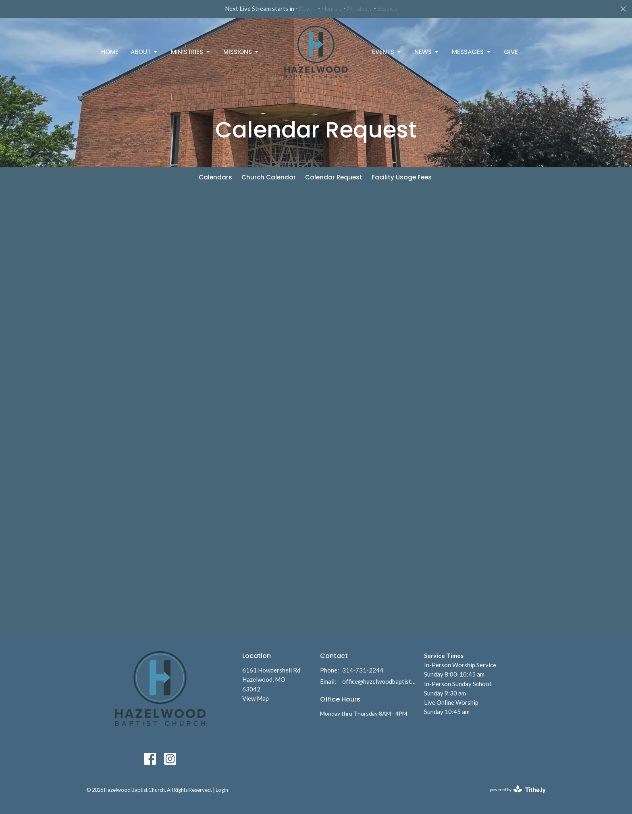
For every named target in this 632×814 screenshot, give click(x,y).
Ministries (191, 52)
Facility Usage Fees (402, 177)
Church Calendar (268, 177)
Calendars (215, 177)
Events (387, 52)
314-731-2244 (362, 670)
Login (222, 790)
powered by (518, 789)
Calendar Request (333, 177)
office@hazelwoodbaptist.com (379, 681)
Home (109, 52)
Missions (241, 52)
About (145, 52)
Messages (472, 52)
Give (511, 52)
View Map (255, 698)
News (427, 52)
